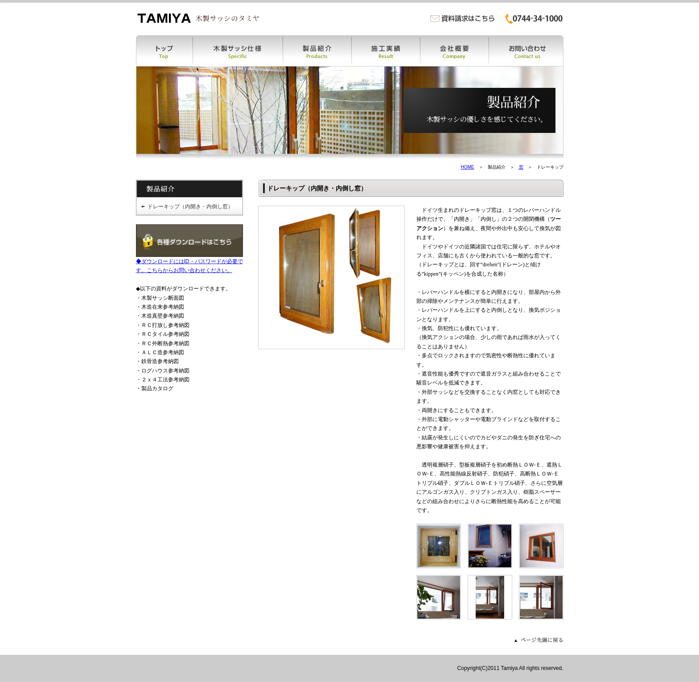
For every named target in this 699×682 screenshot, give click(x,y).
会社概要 (454, 50)
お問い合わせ (526, 50)
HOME (467, 167)
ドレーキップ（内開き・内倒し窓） (190, 206)
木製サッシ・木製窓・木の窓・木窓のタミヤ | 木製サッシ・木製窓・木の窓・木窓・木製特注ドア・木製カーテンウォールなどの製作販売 (198, 18)
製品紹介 (317, 50)
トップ (164, 50)
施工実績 (386, 50)
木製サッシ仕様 (238, 50)
